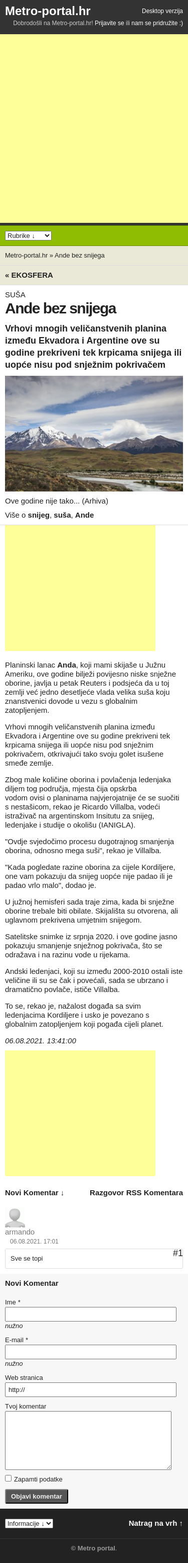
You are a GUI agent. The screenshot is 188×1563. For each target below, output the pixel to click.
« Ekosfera (29, 275)
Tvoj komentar (25, 1406)
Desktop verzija (162, 11)
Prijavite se (109, 23)
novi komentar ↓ (34, 1192)
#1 (178, 1253)
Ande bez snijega (80, 255)
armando (20, 1231)
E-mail (16, 1340)
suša (62, 515)
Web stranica (24, 1377)
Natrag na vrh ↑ (156, 1523)
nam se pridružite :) (157, 23)
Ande (84, 515)
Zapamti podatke (34, 1479)
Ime (12, 1302)
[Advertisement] (94, 128)
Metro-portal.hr (48, 11)
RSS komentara (154, 1192)
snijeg (39, 515)
